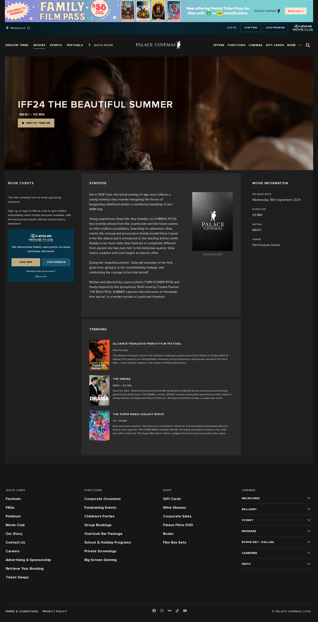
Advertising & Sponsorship (28, 560)
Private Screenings (100, 551)
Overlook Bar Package (103, 533)
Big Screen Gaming (100, 560)
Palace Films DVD (178, 525)
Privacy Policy (54, 611)
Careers (12, 551)
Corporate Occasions (102, 499)
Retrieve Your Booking (25, 568)
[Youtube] (185, 611)
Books (168, 533)
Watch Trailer (36, 123)
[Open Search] (308, 45)
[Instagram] (162, 611)
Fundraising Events (100, 507)
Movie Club (15, 525)
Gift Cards (172, 499)
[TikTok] (177, 610)
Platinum (13, 516)
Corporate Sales (177, 516)
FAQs (10, 507)
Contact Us (15, 542)
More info (41, 276)
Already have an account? (41, 271)
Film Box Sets (174, 542)
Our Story (14, 533)
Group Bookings (98, 525)
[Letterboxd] (169, 610)
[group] (22, 28)
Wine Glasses (174, 507)
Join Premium (275, 27)
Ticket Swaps (17, 577)
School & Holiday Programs (107, 542)
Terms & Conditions (21, 611)
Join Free (250, 27)
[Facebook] (154, 611)
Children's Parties (99, 516)
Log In (231, 27)
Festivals (13, 499)
